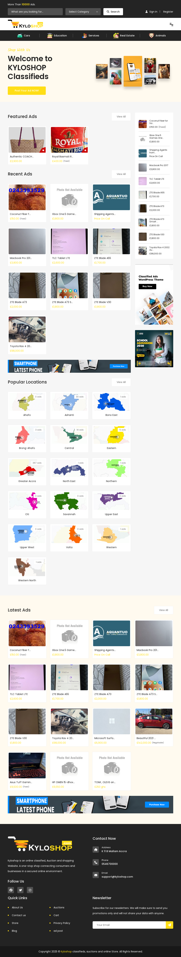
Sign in (151, 11)
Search (113, 11)
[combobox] (83, 11)
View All (121, 116)
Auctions (59, 907)
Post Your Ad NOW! (27, 90)
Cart (56, 915)
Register (168, 11)
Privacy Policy (62, 923)
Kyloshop (66, 951)
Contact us (19, 915)
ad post (58, 931)
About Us (17, 907)
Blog (14, 931)
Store (15, 923)
